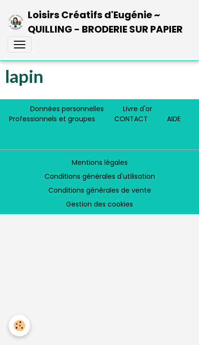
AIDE (174, 119)
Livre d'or (137, 109)
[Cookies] (19, 325)
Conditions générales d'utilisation (99, 176)
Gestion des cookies (99, 204)
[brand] (96, 22)
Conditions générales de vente (99, 190)
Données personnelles (67, 109)
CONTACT (131, 119)
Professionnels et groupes (52, 119)
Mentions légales (100, 162)
